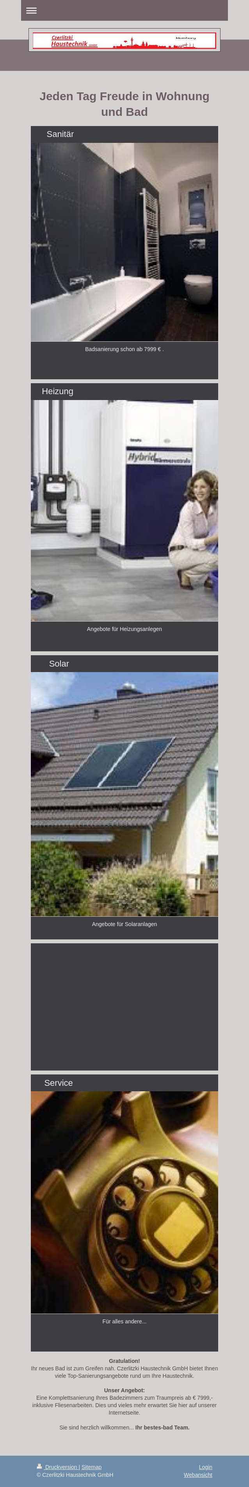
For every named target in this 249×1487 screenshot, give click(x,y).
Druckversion (57, 1467)
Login (205, 1467)
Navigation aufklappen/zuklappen (124, 10)
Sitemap (91, 1467)
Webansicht (198, 1475)
